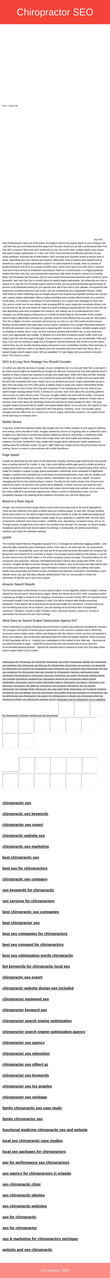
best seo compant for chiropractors (52, 672)
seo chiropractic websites (35, 699)
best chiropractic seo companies (64, 668)
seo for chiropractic (58, 699)
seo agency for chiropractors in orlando (56, 696)
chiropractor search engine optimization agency (39, 682)
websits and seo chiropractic (43, 715)
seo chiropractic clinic (88, 696)
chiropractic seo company (78, 665)
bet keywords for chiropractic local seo (34, 675)
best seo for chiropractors (51, 665)
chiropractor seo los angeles (81, 685)
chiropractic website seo (82, 661)
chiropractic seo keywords (32, 661)
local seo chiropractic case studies (49, 692)
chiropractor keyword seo (56, 679)
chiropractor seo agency (75, 682)
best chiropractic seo (27, 665)
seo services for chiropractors (33, 668)
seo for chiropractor (78, 699)
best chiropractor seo (92, 668)
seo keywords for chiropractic (89, 724)
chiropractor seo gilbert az (26, 685)
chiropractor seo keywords (53, 685)
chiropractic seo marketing (25, 724)
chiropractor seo (10, 661)
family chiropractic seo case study (46, 689)
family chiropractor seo (74, 689)
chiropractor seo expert (57, 661)
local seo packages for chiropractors (85, 692)
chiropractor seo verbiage (15, 689)
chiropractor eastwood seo (29, 679)
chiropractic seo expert (65, 675)
